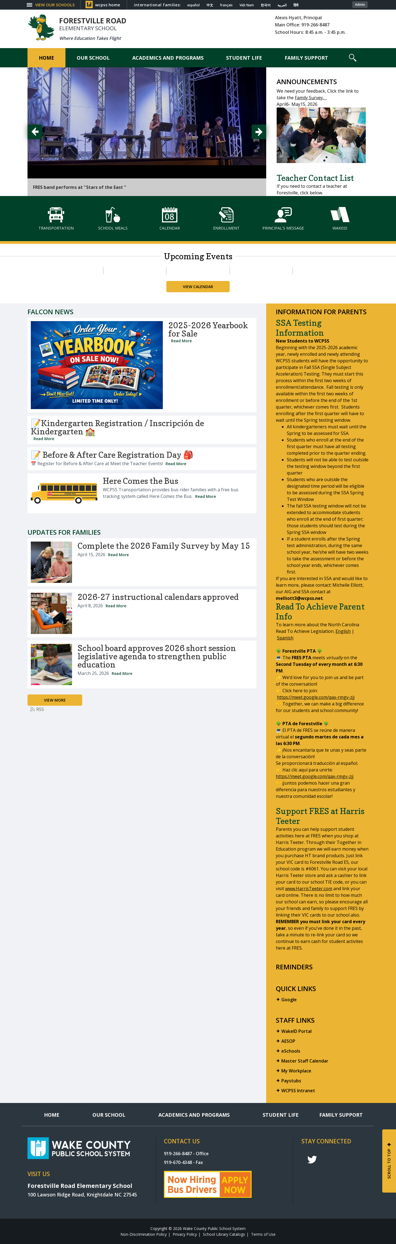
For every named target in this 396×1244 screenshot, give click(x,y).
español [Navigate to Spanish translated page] (193, 5)
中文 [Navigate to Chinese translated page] (210, 5)
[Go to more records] (55, 700)
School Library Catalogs (224, 1234)
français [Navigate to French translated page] (226, 5)
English (343, 631)
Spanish (285, 638)
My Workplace (296, 1071)
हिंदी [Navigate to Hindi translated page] (295, 5)
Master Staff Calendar (304, 1061)
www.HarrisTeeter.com (308, 889)
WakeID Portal (296, 1031)
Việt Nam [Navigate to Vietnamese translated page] (247, 5)
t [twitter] (312, 1159)
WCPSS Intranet (298, 1090)
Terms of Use (263, 1234)
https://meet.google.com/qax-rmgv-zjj (315, 697)
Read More (181, 340)
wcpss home (107, 4)
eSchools (290, 1051)
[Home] (46, 57)
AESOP (288, 1041)
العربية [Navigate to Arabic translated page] (282, 5)
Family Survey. (311, 98)
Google (289, 999)
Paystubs (291, 1080)
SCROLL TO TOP (389, 1164)
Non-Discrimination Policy (143, 1234)
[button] (54, 5)
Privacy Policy (185, 1234)
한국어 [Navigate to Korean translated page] (266, 5)
